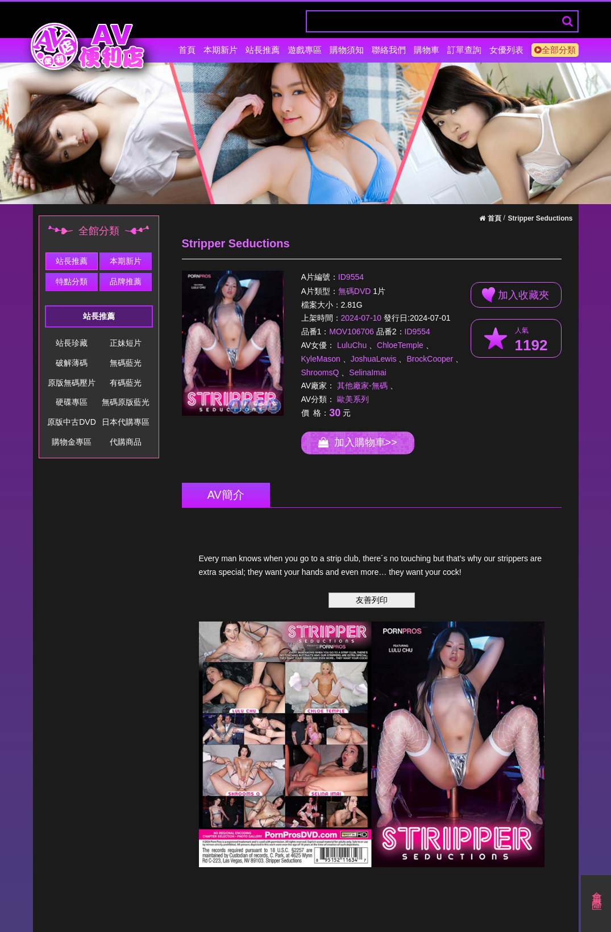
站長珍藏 (72, 342)
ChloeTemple (400, 345)
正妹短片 (126, 342)
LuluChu (352, 345)
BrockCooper (429, 358)
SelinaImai (367, 372)
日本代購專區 (125, 421)
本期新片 (220, 50)
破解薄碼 (72, 362)
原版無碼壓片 (71, 382)
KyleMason (320, 358)
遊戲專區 (305, 50)
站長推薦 (263, 50)
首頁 (187, 50)
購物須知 (347, 50)
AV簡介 (225, 494)
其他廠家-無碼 (362, 385)
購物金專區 (72, 441)
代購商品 (126, 441)
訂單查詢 (464, 50)
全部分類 (555, 50)
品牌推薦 (126, 281)
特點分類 (72, 281)
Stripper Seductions (540, 218)
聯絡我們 (389, 50)
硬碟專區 (72, 402)
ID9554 (351, 277)
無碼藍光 (126, 362)
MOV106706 (351, 331)
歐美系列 (353, 399)
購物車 (426, 50)
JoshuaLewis (374, 358)
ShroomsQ (320, 372)
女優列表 (506, 50)
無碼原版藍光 (125, 402)
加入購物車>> (357, 442)
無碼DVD (354, 291)
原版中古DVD (71, 421)
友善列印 (372, 599)
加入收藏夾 (515, 295)
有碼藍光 (126, 382)
